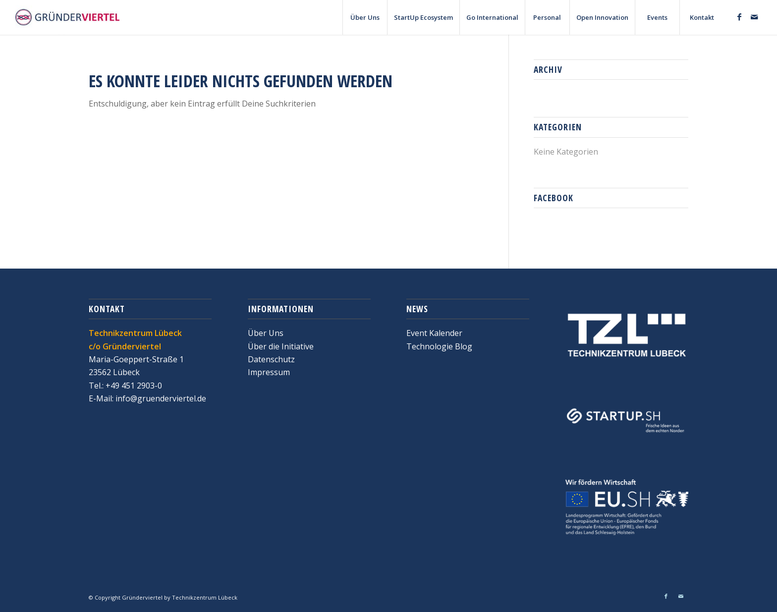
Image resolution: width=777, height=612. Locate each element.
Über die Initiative (281, 346)
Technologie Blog (439, 346)
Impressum (269, 372)
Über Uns (265, 333)
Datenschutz (271, 359)
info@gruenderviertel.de (159, 398)
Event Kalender (434, 333)
